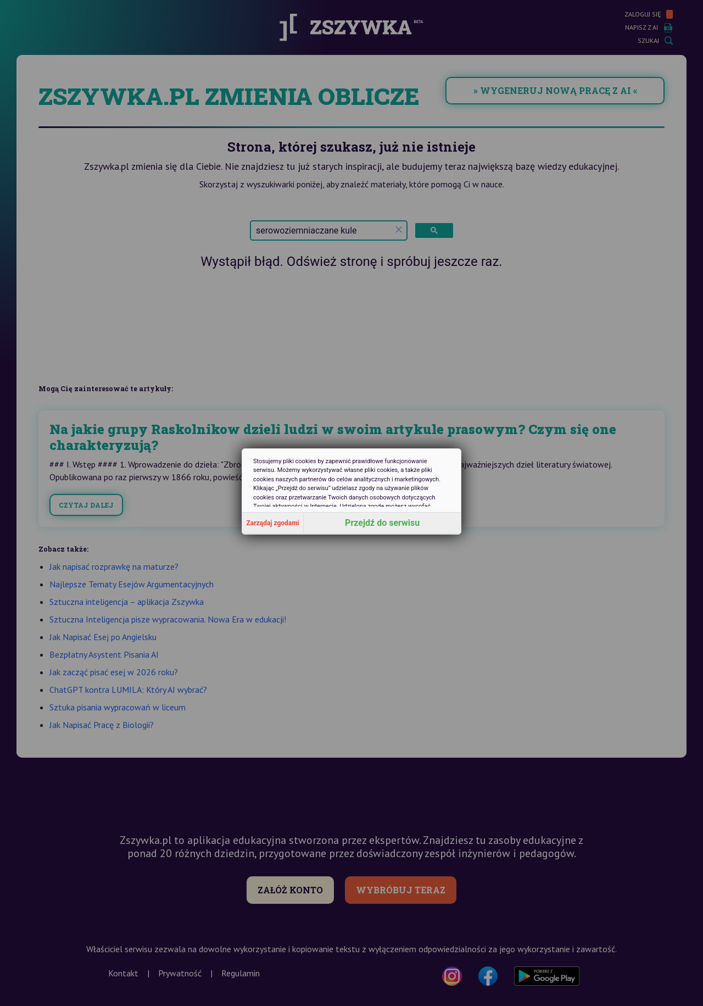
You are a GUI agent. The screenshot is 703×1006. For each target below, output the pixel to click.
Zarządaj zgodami (273, 523)
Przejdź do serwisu (382, 523)
